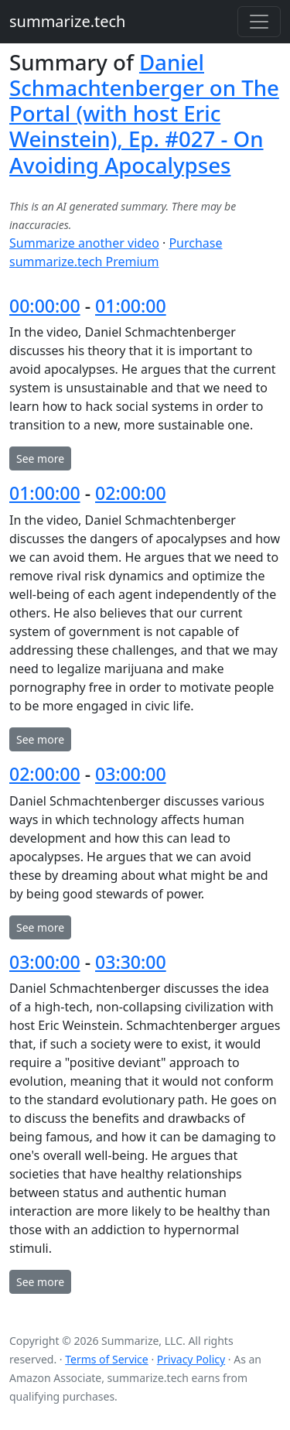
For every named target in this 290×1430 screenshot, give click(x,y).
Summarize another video (84, 242)
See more (40, 458)
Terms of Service (106, 1359)
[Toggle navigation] (259, 21)
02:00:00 (130, 493)
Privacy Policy (191, 1359)
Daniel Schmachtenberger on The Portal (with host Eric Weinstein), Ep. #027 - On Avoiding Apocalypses (144, 113)
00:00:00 (44, 305)
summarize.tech (67, 21)
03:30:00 (130, 961)
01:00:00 (130, 305)
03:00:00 (130, 773)
